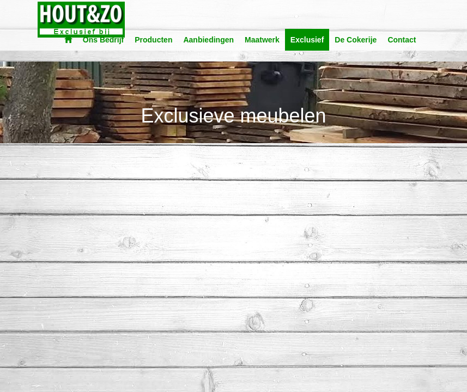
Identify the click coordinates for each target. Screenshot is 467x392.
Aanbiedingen (208, 39)
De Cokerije (356, 39)
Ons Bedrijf (103, 39)
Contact (401, 39)
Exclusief (307, 39)
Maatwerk (262, 39)
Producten (153, 39)
